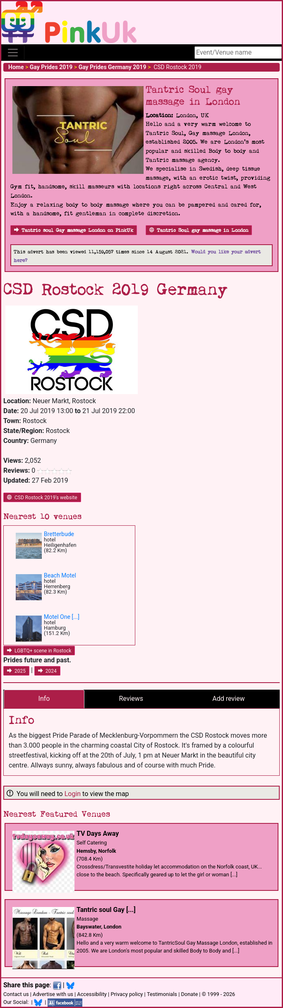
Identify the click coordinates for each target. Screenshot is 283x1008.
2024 (47, 671)
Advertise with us (53, 994)
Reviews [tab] (131, 698)
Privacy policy (126, 994)
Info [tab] (44, 698)
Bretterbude (59, 534)
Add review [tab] (228, 698)
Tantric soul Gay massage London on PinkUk (73, 230)
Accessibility (92, 994)
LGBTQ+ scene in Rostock (39, 651)
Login (73, 794)
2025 (16, 671)
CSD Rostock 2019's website (42, 497)
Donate (189, 994)
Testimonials (162, 994)
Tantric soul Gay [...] (106, 910)
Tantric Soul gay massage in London (198, 230)
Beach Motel (60, 575)
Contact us (16, 994)
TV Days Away (98, 833)
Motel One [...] (61, 616)
